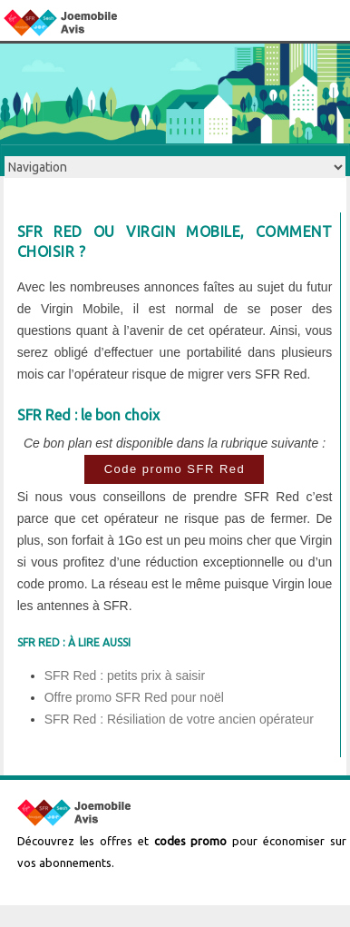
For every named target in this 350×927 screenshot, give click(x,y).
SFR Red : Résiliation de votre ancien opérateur (179, 719)
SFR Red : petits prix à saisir (124, 675)
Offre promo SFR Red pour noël (134, 697)
